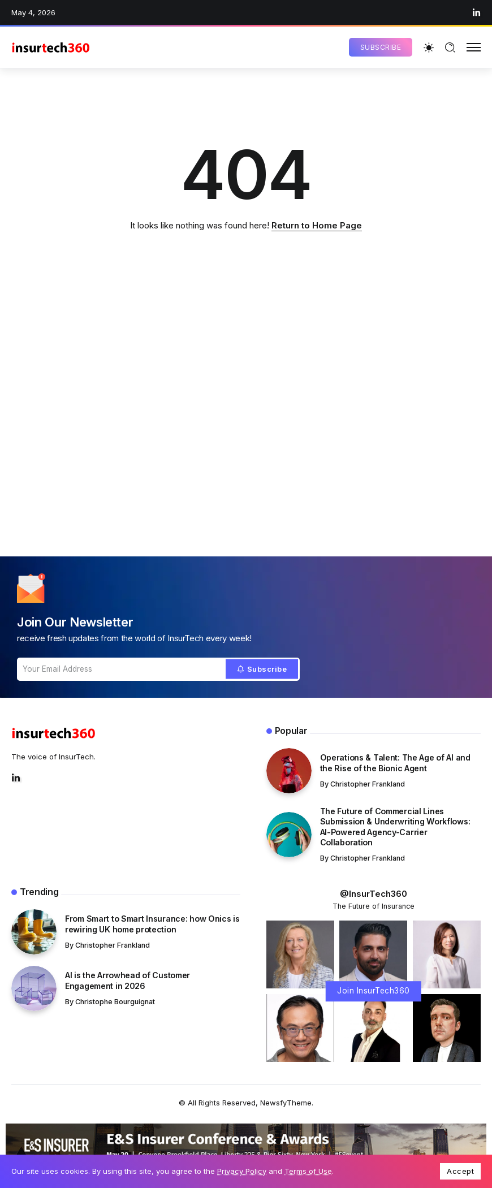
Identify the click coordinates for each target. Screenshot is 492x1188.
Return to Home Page (316, 225)
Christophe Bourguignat (115, 1001)
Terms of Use (308, 1171)
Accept (460, 1171)
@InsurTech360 (373, 893)
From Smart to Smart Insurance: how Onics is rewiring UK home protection (152, 924)
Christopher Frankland (367, 784)
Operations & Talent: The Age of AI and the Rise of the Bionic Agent (395, 763)
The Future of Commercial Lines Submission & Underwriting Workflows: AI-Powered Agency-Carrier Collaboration (395, 827)
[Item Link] (289, 770)
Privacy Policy (241, 1171)
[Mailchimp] (262, 669)
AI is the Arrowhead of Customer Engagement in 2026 (127, 980)
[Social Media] (476, 12)
